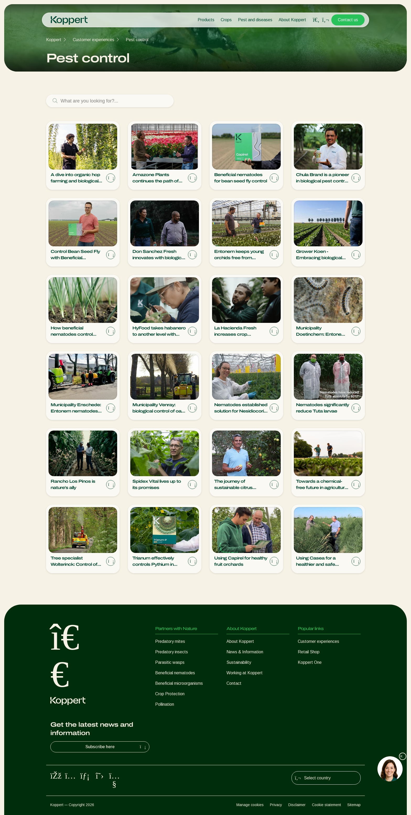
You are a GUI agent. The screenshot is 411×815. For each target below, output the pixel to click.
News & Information (244, 652)
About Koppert (292, 20)
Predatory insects (171, 652)
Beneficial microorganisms (179, 683)
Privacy (276, 805)
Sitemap (354, 805)
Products (206, 20)
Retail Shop (309, 652)
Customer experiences (93, 39)
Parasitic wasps (170, 662)
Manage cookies (250, 805)
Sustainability (238, 662)
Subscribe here (116, 747)
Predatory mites (170, 641)
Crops (226, 20)
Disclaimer (297, 805)
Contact (233, 683)
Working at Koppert (244, 673)
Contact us (348, 20)
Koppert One (310, 662)
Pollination (164, 704)
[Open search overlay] (316, 20)
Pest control (137, 39)
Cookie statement (326, 805)
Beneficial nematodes (175, 673)
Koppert (53, 39)
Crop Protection (170, 694)
